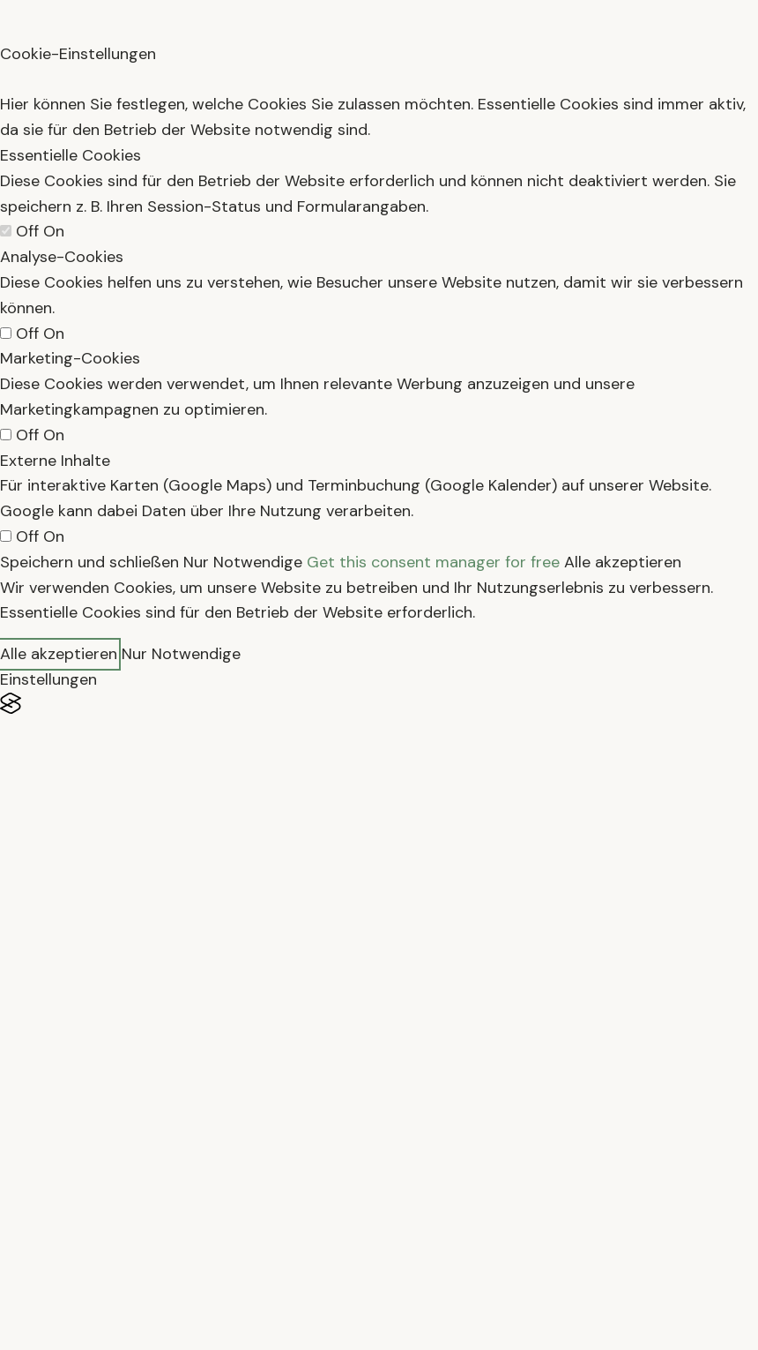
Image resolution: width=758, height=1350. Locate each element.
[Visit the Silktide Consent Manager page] (379, 704)
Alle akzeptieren (622, 562)
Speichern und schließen (89, 562)
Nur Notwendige (242, 562)
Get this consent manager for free (433, 562)
